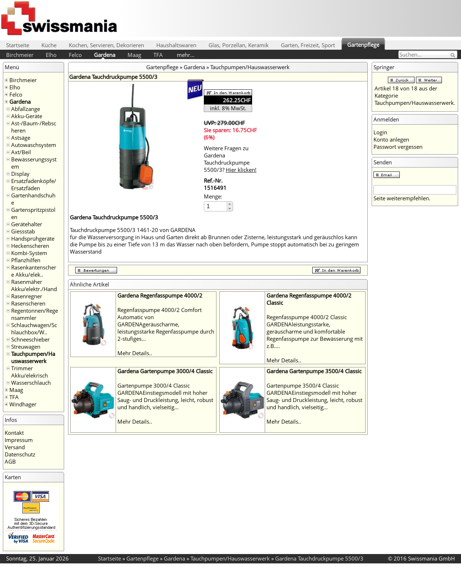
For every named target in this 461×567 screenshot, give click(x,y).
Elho (51, 54)
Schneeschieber (30, 339)
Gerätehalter (26, 224)
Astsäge (20, 137)
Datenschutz (20, 454)
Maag (134, 54)
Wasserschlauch (31, 382)
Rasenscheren (28, 303)
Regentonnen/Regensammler (34, 314)
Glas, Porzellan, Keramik (239, 45)
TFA (158, 54)
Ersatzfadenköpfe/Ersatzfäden (33, 184)
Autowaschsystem (33, 144)
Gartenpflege (363, 44)
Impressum (19, 439)
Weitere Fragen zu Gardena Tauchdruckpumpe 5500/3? (230, 158)
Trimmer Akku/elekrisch (29, 372)
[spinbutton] (216, 206)
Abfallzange (25, 108)
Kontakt (14, 432)
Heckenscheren (30, 245)
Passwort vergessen (397, 146)
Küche (49, 45)
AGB (10, 461)
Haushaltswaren (176, 45)
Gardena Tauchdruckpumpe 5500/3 (319, 558)
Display (20, 173)
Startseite (17, 45)
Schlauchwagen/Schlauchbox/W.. (34, 328)
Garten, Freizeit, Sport (308, 45)
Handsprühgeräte (32, 238)
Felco (75, 54)
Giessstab (23, 231)
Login (380, 132)
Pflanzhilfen (25, 260)
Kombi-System (29, 252)
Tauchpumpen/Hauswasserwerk (33, 357)
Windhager (22, 404)
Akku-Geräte (26, 116)
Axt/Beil (21, 152)
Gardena (104, 54)
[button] (230, 204)
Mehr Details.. (134, 353)
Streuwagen (25, 346)
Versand (15, 447)
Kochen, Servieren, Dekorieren (106, 45)
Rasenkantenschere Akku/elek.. (33, 271)
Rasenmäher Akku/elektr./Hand (34, 285)
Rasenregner (26, 296)
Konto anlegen (391, 139)
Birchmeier (19, 54)
